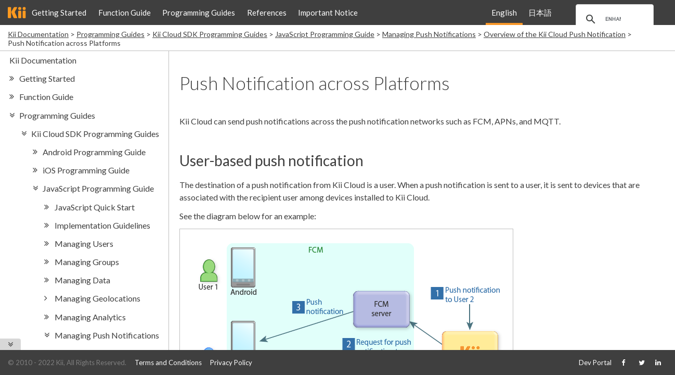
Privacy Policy (231, 362)
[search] (613, 19)
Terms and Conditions (168, 362)
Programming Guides (198, 12)
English (504, 12)
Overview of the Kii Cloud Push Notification (555, 34)
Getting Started (59, 12)
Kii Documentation (38, 34)
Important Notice (328, 12)
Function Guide (124, 12)
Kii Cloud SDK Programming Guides (209, 34)
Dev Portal (595, 362)
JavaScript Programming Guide (324, 34)
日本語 (540, 12)
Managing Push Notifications (429, 34)
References (267, 12)
